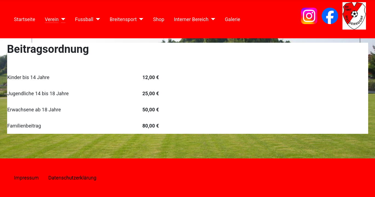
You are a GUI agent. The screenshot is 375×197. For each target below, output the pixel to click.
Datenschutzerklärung (72, 178)
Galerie (232, 19)
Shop (158, 19)
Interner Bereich (191, 19)
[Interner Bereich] (211, 19)
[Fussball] (96, 19)
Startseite (24, 19)
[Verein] (62, 19)
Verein (52, 19)
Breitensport (123, 19)
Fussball (84, 19)
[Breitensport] (140, 19)
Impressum (26, 178)
